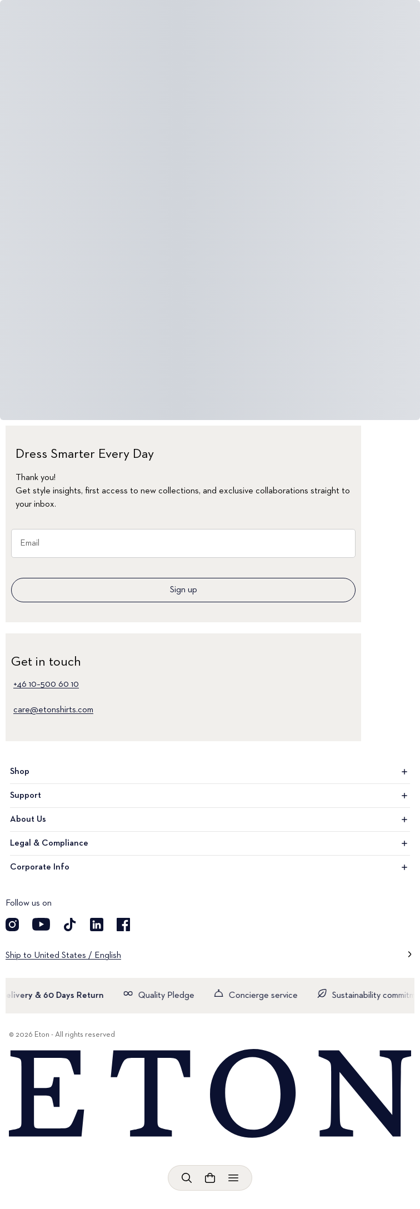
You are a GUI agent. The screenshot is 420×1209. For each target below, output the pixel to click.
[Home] (210, 1094)
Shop (210, 771)
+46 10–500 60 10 (46, 684)
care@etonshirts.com (53, 710)
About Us (210, 819)
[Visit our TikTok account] (70, 924)
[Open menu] (233, 1178)
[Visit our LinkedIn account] (96, 924)
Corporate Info (210, 867)
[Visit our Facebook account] (123, 924)
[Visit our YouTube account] (41, 924)
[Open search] (187, 1178)
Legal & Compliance (210, 843)
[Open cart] (210, 1178)
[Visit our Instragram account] (12, 924)
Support (210, 795)
